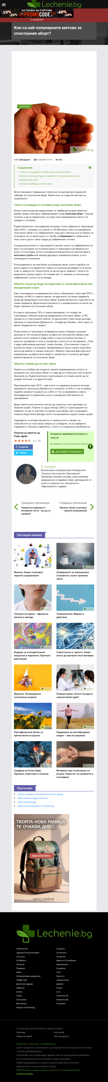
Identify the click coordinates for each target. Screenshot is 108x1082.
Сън (58, 991)
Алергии (20, 987)
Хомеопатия (62, 980)
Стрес (19, 995)
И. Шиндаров (23, 159)
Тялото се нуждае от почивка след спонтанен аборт (46, 172)
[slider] (22, 440)
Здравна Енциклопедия (27, 952)
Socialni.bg (33, 1043)
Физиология (62, 999)
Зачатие (20, 964)
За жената (61, 952)
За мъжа (20, 956)
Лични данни (61, 1036)
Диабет (60, 983)
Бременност (62, 964)
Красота (60, 976)
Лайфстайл (21, 980)
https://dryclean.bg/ (27, 802)
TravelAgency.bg (47, 1043)
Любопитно (22, 948)
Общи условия (24, 1036)
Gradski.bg (21, 1043)
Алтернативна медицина (28, 976)
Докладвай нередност (67, 451)
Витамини (21, 1003)
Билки (19, 991)
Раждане (20, 968)
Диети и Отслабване (66, 960)
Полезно (60, 948)
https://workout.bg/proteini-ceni (33, 798)
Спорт (59, 987)
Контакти (59, 1032)
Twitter (21, 452)
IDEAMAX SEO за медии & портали (33, 1070)
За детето (61, 956)
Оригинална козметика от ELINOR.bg (36, 806)
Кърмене (60, 968)
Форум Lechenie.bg (25, 1007)
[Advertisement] (54, 78)
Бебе (18, 972)
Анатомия (21, 999)
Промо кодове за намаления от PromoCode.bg (40, 794)
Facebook (22, 447)
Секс (58, 972)
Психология (62, 995)
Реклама (20, 1032)
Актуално (61, 1003)
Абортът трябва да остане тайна (36, 183)
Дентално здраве (24, 983)
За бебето (21, 960)
